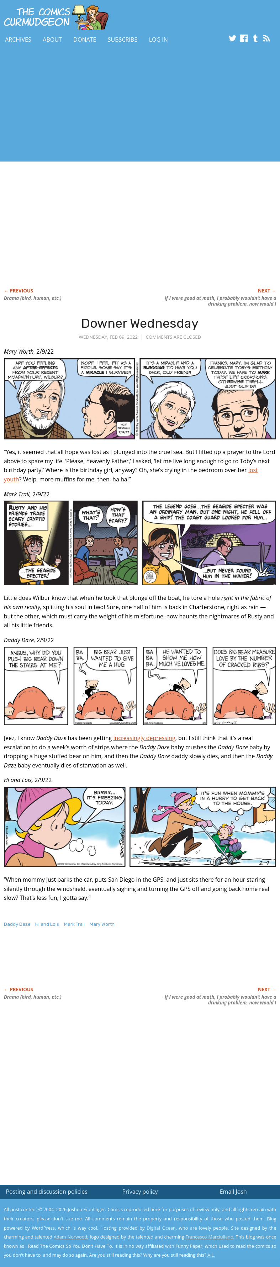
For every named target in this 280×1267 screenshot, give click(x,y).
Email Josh (233, 1191)
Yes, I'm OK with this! (219, 1240)
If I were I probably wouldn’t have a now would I (220, 301)
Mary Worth (102, 924)
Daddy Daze (17, 924)
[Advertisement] (83, 104)
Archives (18, 39)
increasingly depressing (144, 738)
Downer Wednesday (140, 323)
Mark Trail (74, 924)
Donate (84, 39)
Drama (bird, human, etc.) (33, 298)
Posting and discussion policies (47, 1191)
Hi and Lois (47, 924)
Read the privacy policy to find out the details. (216, 1222)
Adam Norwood (70, 1237)
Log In (158, 39)
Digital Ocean (161, 1228)
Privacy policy (140, 1191)
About (52, 39)
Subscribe (122, 39)
